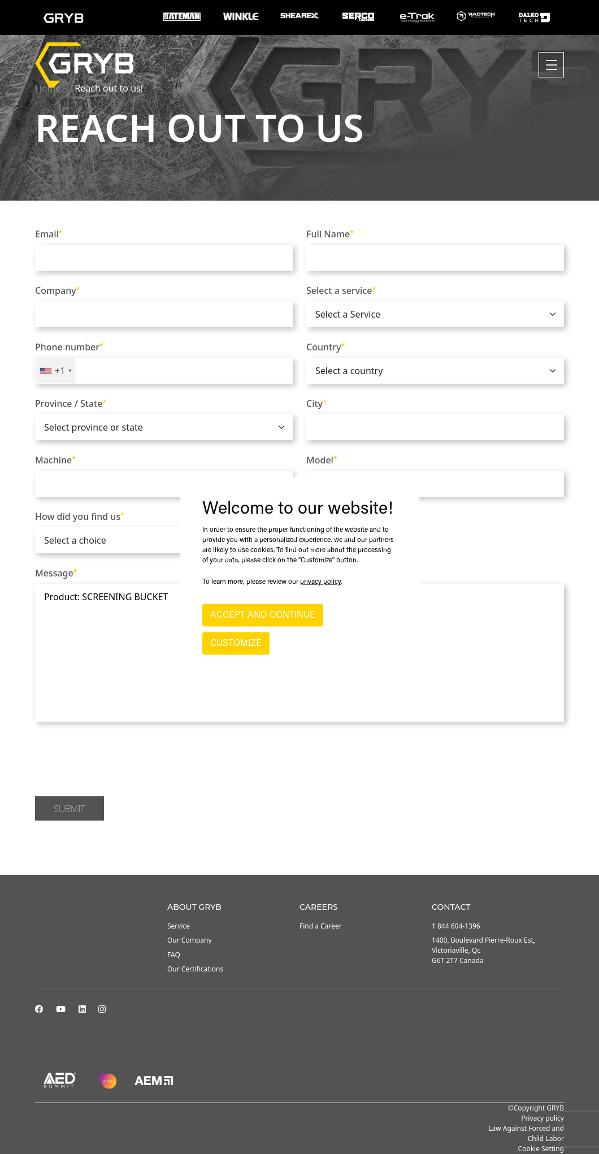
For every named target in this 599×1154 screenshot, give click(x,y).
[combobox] (55, 370)
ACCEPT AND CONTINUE (262, 614)
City (316, 403)
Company (57, 290)
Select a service (341, 290)
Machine (55, 460)
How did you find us (79, 516)
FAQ (173, 955)
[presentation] (121, 761)
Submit (69, 808)
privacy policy (320, 581)
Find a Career (321, 926)
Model (321, 460)
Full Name (330, 234)
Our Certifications (195, 969)
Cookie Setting (541, 1148)
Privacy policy (542, 1118)
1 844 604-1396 (456, 926)
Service (178, 926)
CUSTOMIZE (236, 643)
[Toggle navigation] (551, 64)
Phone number (69, 347)
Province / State (70, 403)
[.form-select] (435, 314)
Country (325, 347)
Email (48, 234)
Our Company (189, 940)
